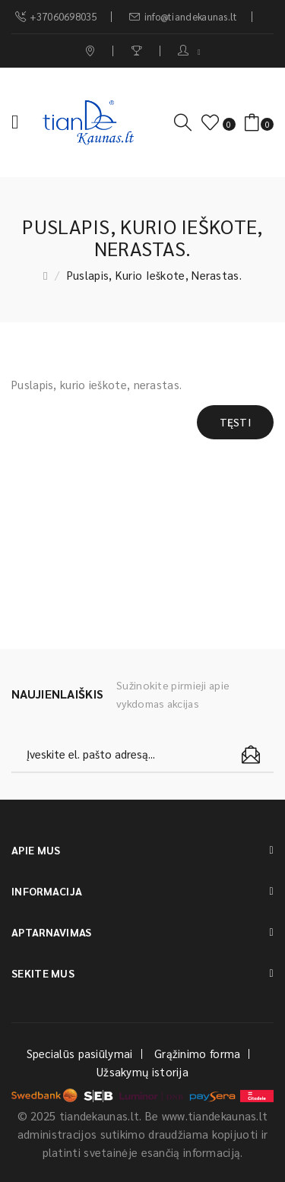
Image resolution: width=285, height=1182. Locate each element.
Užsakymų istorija (142, 1071)
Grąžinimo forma (197, 1053)
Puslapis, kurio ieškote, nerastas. (154, 275)
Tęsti (236, 422)
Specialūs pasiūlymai (80, 1053)
